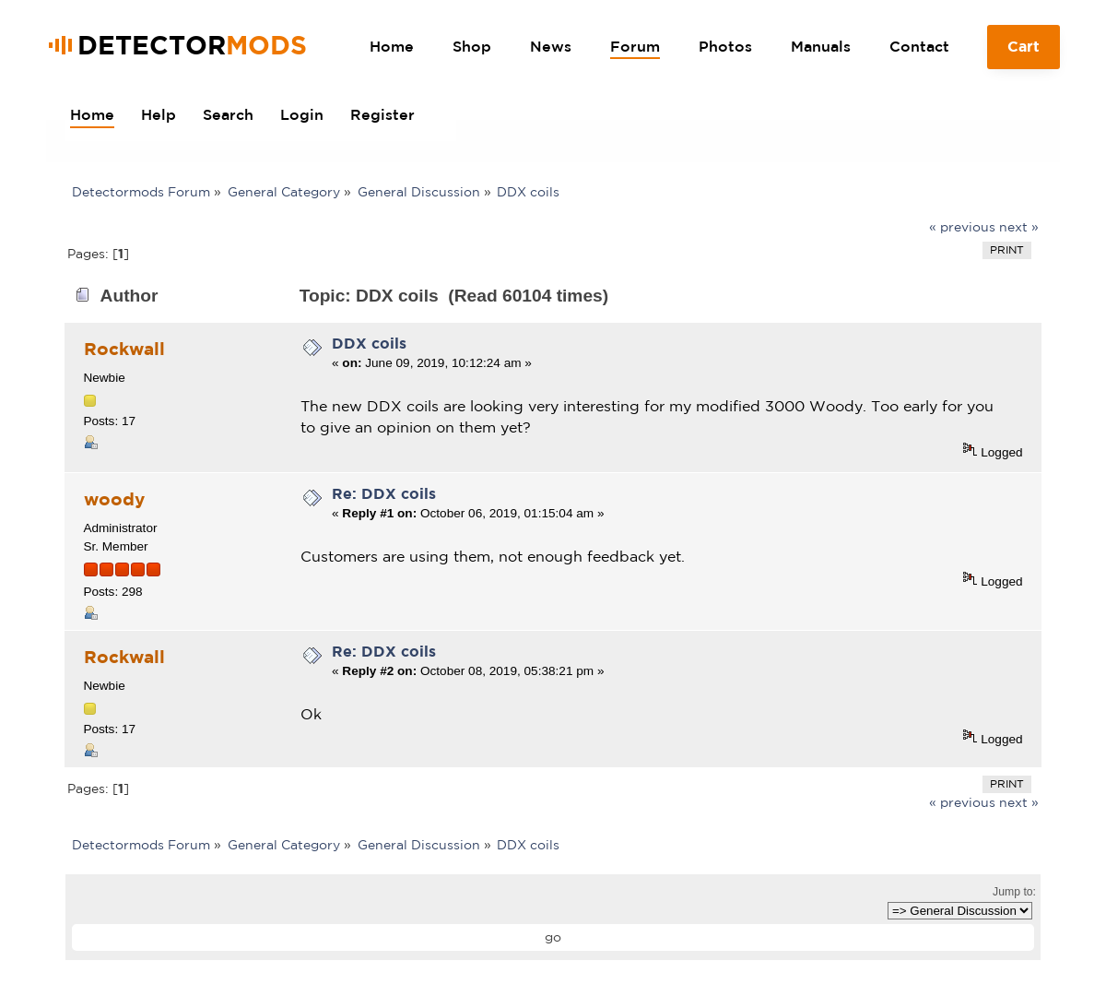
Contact (919, 46)
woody (114, 499)
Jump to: (1014, 891)
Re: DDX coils (384, 493)
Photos (725, 46)
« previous (962, 226)
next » (1019, 226)
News (550, 46)
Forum (635, 46)
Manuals (821, 46)
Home (392, 46)
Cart (1024, 53)
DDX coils (369, 343)
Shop (472, 46)
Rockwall (124, 348)
